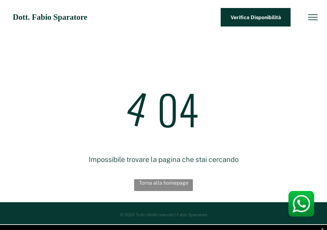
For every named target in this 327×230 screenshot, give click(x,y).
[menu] (313, 17)
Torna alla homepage (163, 183)
